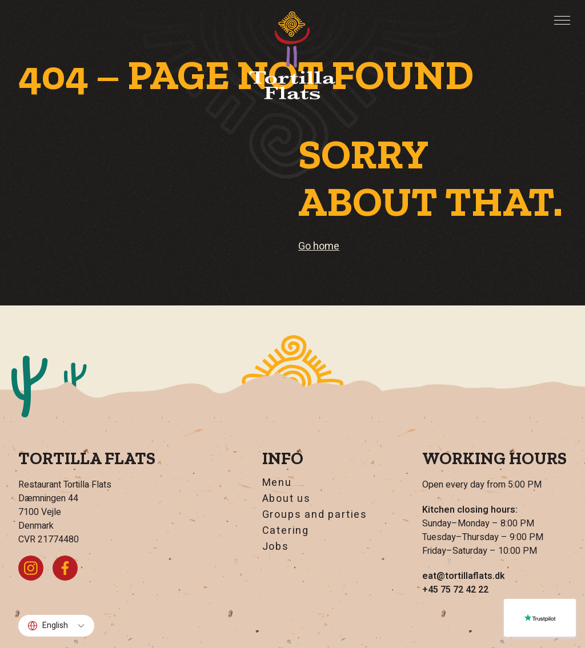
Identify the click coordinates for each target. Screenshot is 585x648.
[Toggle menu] (562, 20)
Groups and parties (314, 515)
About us (286, 499)
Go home (318, 246)
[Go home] (292, 55)
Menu (277, 483)
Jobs (275, 547)
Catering (285, 531)
